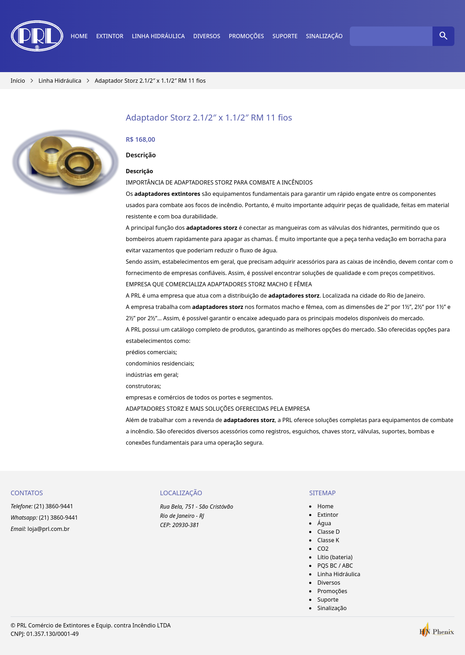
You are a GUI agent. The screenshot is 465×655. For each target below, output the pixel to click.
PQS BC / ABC (335, 565)
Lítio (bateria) (334, 557)
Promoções (246, 36)
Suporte (285, 36)
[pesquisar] (443, 36)
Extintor (109, 36)
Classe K (328, 540)
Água (324, 523)
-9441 (70, 517)
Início (18, 80)
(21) (44, 517)
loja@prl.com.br (49, 529)
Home (79, 36)
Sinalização (324, 36)
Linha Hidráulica (158, 36)
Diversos (206, 36)
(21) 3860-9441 (53, 506)
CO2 (322, 548)
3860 (56, 517)
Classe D (328, 532)
